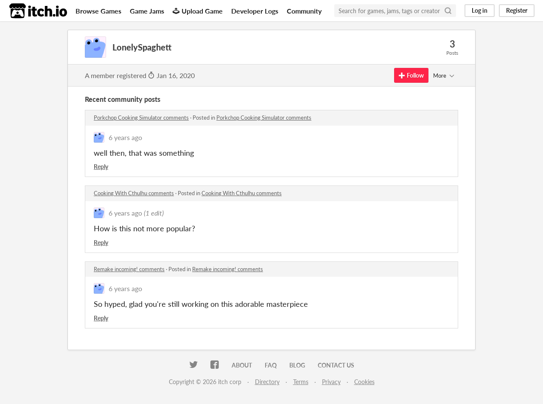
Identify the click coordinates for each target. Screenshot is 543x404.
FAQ (271, 365)
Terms (300, 381)
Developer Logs (254, 11)
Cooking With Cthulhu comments (134, 193)
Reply (101, 166)
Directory (267, 381)
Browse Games (98, 11)
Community (304, 11)
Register (516, 10)
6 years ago (125, 137)
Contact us (336, 365)
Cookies (364, 381)
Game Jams (147, 11)
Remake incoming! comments (129, 269)
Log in (479, 10)
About (242, 365)
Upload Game (198, 11)
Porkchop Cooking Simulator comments (141, 117)
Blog (297, 365)
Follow (411, 75)
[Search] (448, 10)
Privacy (331, 381)
